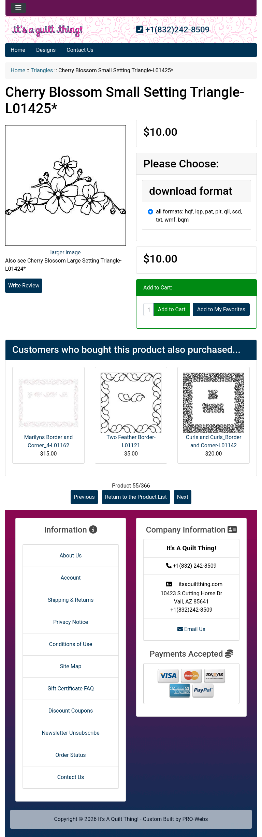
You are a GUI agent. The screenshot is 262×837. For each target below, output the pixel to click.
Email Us (191, 629)
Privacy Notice (70, 622)
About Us (70, 555)
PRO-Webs (195, 819)
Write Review (23, 285)
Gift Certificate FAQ (70, 688)
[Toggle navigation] (18, 8)
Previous (84, 497)
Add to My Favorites (221, 309)
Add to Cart (172, 309)
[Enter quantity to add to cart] (148, 309)
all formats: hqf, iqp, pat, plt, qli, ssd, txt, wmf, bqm (199, 215)
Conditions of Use (70, 644)
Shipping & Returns (71, 600)
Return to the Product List (136, 497)
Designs (46, 50)
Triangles (42, 70)
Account (70, 577)
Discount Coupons (70, 710)
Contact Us (80, 50)
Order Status (71, 755)
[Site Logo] (47, 31)
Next (182, 497)
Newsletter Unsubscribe (71, 733)
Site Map (71, 666)
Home (18, 50)
